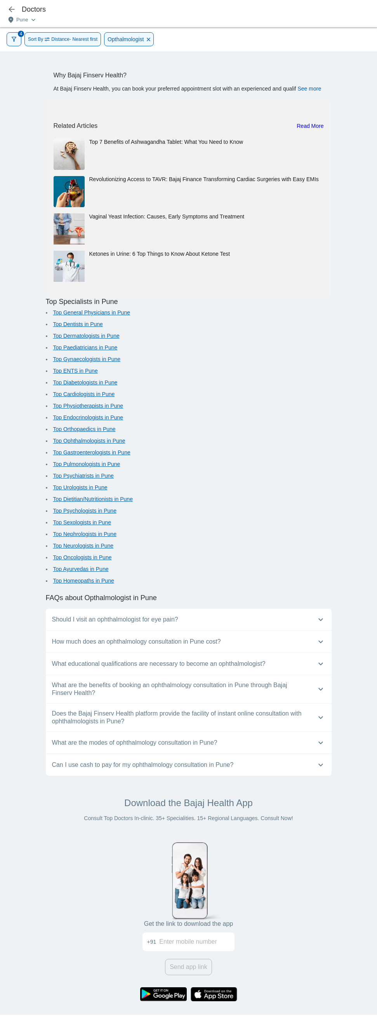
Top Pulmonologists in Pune (86, 464)
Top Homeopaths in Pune (83, 581)
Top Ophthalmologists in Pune (89, 441)
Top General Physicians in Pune (91, 312)
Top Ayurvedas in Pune (81, 569)
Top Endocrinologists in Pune (88, 417)
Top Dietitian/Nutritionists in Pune (93, 499)
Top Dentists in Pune (78, 324)
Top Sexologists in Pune (82, 522)
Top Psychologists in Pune (84, 511)
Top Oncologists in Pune (82, 557)
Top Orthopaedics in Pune (84, 429)
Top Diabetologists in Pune (85, 382)
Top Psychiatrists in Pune (83, 476)
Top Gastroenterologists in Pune (91, 452)
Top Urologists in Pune (80, 487)
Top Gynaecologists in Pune (87, 359)
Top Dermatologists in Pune (86, 336)
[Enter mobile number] (197, 941)
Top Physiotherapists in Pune (88, 406)
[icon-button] (11, 9)
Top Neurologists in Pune (83, 546)
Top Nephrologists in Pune (84, 534)
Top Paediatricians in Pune (85, 347)
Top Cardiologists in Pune (84, 394)
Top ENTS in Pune (75, 371)
